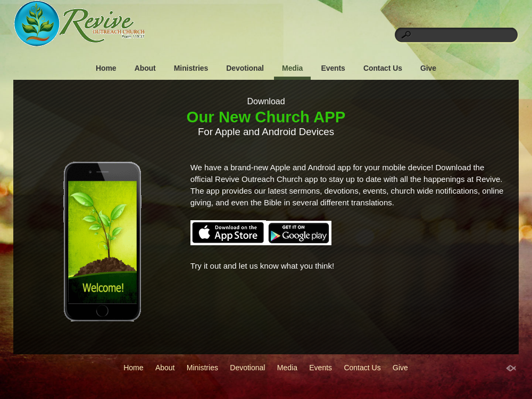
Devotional (245, 68)
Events (333, 68)
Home (106, 68)
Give (428, 68)
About (145, 68)
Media (292, 68)
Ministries (191, 68)
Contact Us (382, 68)
